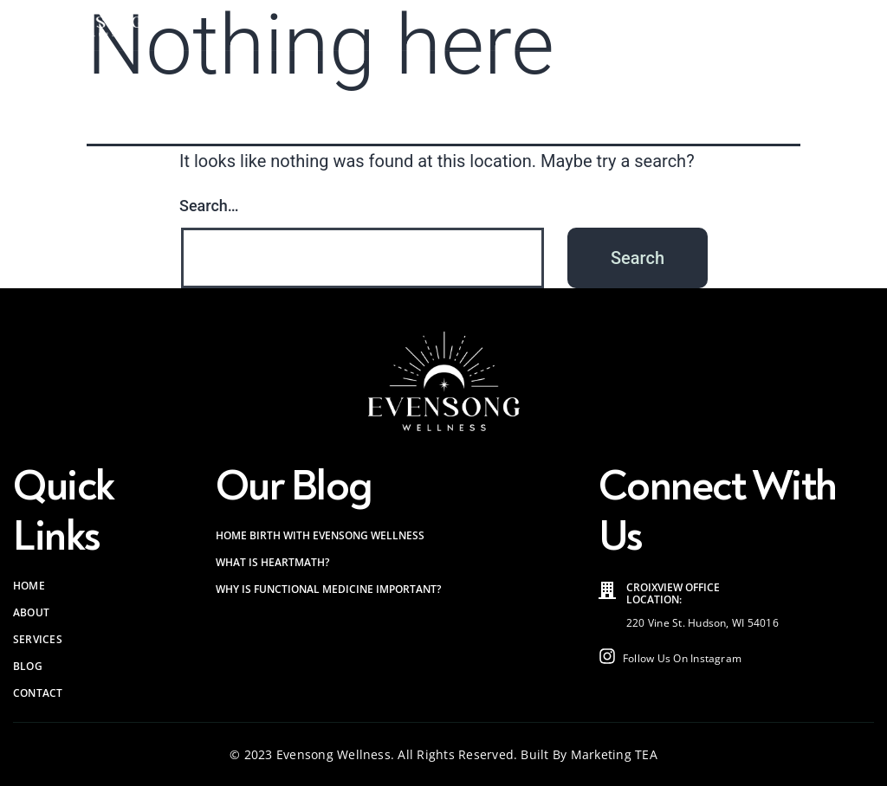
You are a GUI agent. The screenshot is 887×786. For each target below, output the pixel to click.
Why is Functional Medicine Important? (328, 589)
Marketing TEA (614, 754)
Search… (209, 205)
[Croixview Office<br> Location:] (607, 590)
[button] (862, 25)
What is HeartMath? (272, 562)
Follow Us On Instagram (682, 658)
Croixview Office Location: (673, 593)
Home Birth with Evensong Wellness (320, 535)
